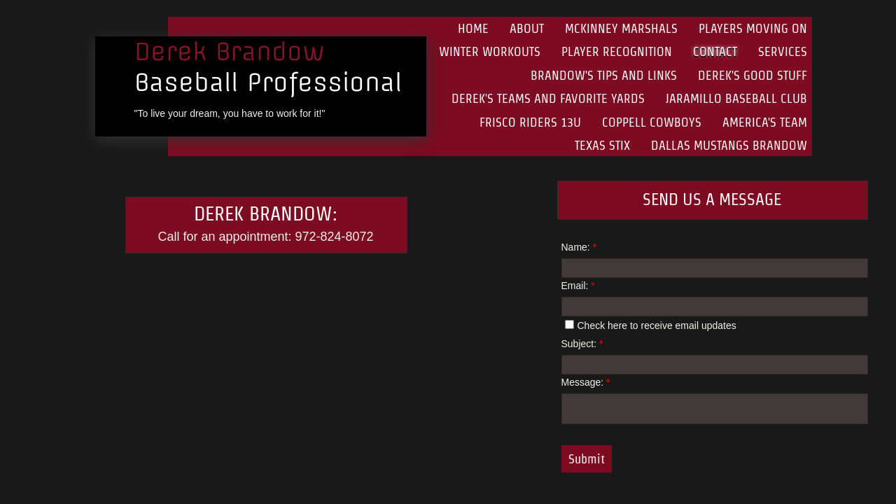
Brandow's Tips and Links (604, 75)
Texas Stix (602, 145)
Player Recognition (616, 51)
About (527, 28)
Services (782, 51)
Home (473, 28)
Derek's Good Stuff (752, 75)
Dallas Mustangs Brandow (729, 145)
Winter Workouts (489, 51)
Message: (585, 382)
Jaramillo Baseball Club (736, 98)
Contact (715, 51)
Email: (578, 285)
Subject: (582, 343)
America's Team (764, 122)
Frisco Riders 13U (530, 122)
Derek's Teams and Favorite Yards (548, 98)
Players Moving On (753, 28)
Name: (579, 247)
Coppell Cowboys (651, 122)
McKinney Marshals (621, 28)
